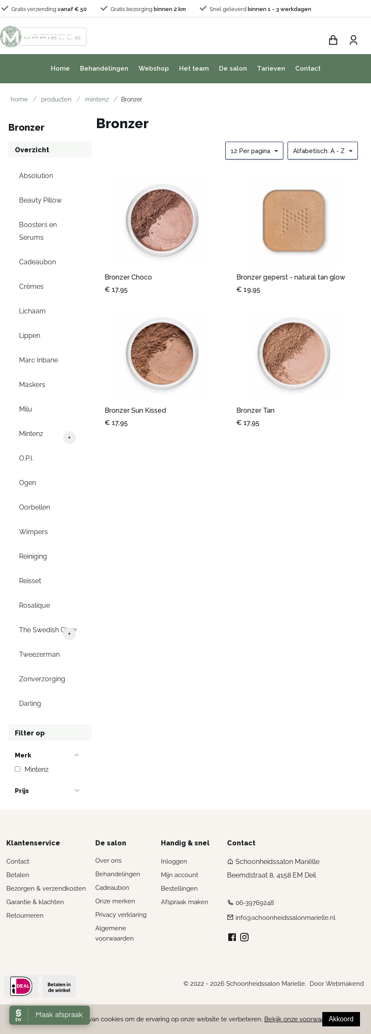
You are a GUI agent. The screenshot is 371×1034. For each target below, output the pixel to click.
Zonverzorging (42, 679)
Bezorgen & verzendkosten (46, 888)
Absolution (36, 176)
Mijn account (179, 875)
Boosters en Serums (38, 231)
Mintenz (87, 99)
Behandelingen (104, 68)
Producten (50, 99)
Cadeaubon (37, 262)
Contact (308, 68)
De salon (233, 68)
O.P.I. (26, 458)
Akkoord (341, 1019)
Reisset (30, 581)
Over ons (108, 860)
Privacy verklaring (121, 915)
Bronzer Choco (128, 277)
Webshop (153, 68)
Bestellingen (179, 888)
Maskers (32, 385)
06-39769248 (254, 903)
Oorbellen (34, 507)
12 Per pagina (254, 151)
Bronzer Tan (255, 410)
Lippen (29, 336)
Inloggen (174, 861)
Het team (194, 68)
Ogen (27, 483)
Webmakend (345, 983)
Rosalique (34, 605)
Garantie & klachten (35, 902)
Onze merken (115, 901)
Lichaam (32, 311)
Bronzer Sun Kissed (135, 410)
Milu (25, 409)
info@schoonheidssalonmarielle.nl (285, 918)
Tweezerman (39, 654)
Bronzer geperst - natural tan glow (290, 277)
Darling (30, 703)
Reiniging (33, 556)
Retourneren (25, 915)
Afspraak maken (184, 902)
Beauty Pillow (40, 200)
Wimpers (33, 532)
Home (60, 68)
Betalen (17, 875)
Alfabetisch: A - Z (322, 151)
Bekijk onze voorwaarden (301, 1019)
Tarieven (271, 68)
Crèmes (31, 286)
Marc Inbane (38, 360)
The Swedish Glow (48, 630)
